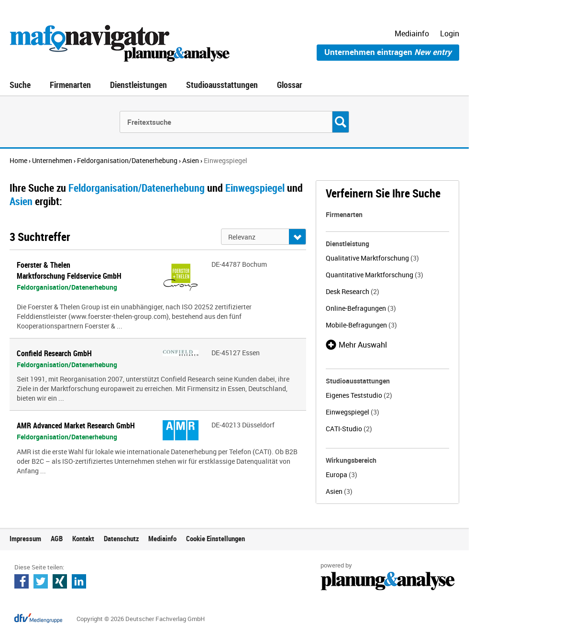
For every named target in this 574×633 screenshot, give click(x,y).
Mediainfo (412, 33)
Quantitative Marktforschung (374, 274)
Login (449, 33)
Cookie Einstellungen (215, 538)
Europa (341, 474)
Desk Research (352, 291)
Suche (20, 84)
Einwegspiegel (352, 411)
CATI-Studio (349, 428)
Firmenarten (70, 84)
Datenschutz (121, 538)
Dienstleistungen (138, 84)
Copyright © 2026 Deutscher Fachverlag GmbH (141, 618)
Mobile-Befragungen (361, 324)
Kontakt (83, 538)
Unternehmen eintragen (388, 51)
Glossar (289, 84)
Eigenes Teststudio (359, 395)
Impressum (25, 538)
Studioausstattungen (222, 84)
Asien (339, 491)
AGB (57, 538)
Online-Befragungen (361, 308)
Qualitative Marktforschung (372, 257)
